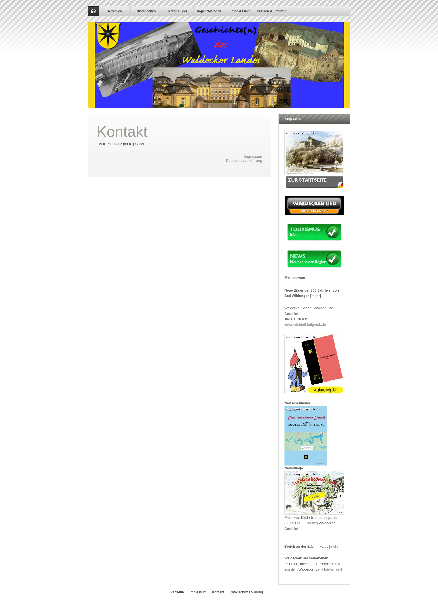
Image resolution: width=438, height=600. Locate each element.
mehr (316, 296)
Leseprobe (329, 518)
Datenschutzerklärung (244, 161)
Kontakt (218, 592)
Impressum (253, 157)
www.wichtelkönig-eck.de (305, 325)
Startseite (176, 592)
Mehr (288, 518)
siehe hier (333, 569)
